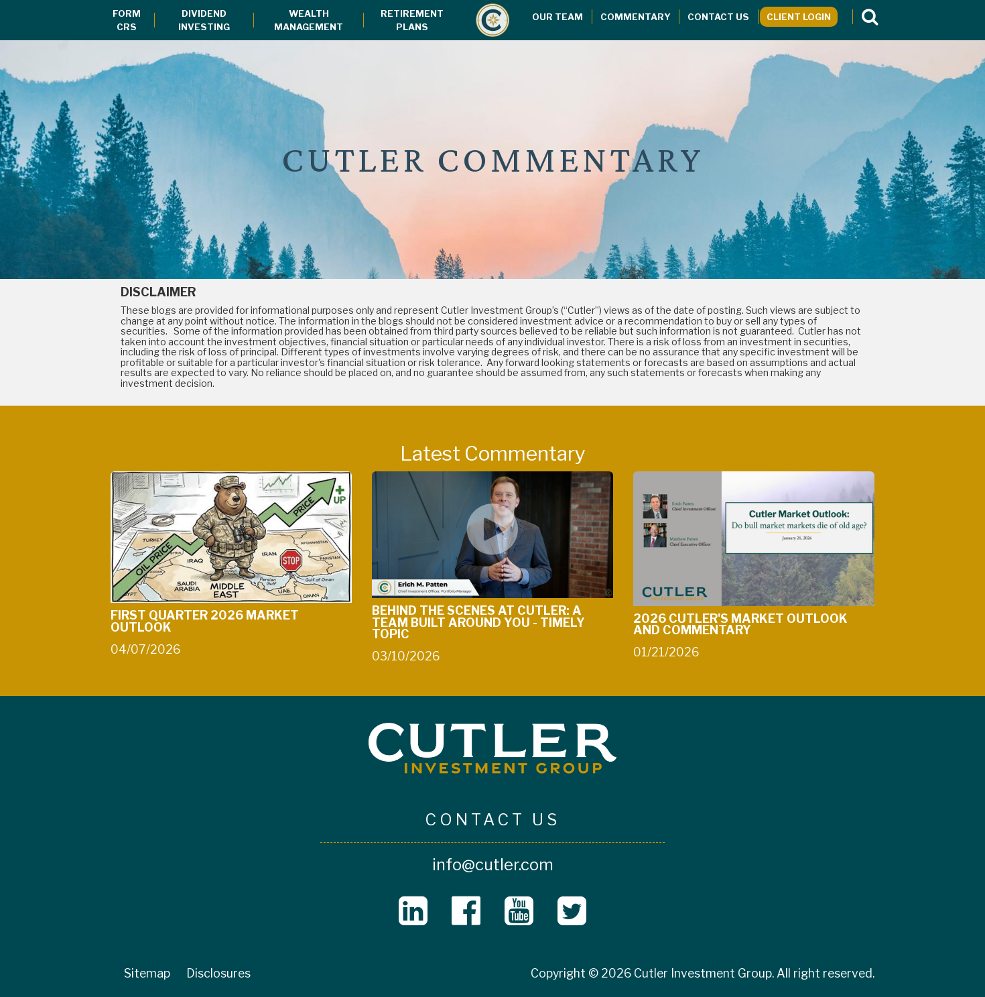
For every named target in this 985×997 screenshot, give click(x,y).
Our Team (557, 16)
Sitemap (147, 973)
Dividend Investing (204, 20)
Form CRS (127, 20)
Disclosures (218, 973)
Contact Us (718, 16)
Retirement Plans (412, 20)
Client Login (799, 16)
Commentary (635, 16)
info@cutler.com (492, 864)
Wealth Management (308, 20)
